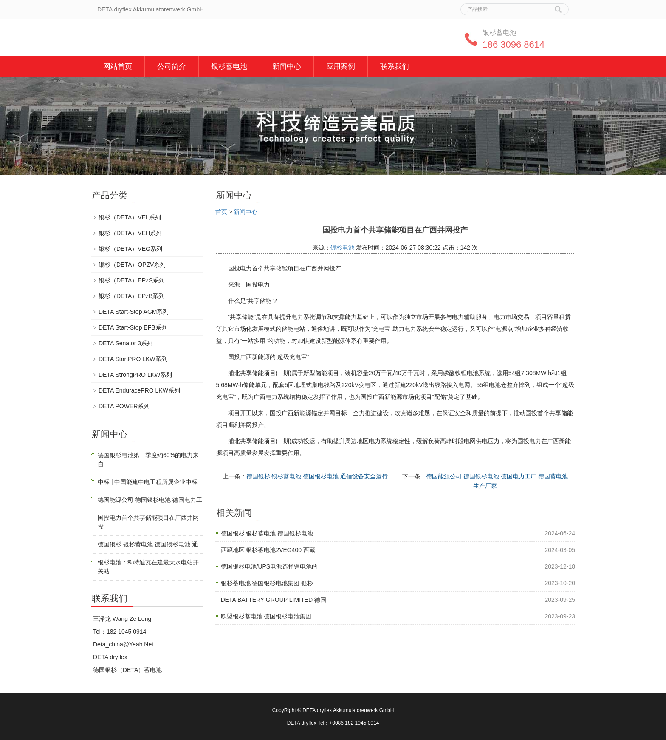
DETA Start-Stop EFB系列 (133, 327)
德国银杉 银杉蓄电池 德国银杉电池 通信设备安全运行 (317, 476)
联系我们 (394, 67)
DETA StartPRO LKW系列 (133, 359)
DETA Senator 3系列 (126, 343)
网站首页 (117, 67)
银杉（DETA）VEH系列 (130, 233)
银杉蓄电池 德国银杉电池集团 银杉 (267, 583)
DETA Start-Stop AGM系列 (134, 311)
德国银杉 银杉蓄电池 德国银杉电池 (267, 533)
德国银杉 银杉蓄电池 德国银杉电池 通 (148, 544)
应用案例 (340, 67)
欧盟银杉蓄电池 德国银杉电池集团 (266, 616)
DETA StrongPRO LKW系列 (135, 374)
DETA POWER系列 (124, 406)
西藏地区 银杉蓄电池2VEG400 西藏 (268, 549)
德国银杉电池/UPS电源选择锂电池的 (269, 566)
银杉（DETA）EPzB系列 (131, 296)
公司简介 (171, 67)
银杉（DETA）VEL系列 (130, 217)
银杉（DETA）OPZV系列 (132, 264)
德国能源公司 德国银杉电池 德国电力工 (150, 499)
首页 (221, 211)
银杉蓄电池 (229, 67)
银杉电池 (342, 247)
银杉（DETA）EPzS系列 (131, 280)
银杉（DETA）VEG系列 (130, 248)
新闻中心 (286, 67)
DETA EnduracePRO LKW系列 (139, 390)
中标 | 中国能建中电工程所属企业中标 (148, 481)
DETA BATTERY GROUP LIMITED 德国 (273, 599)
